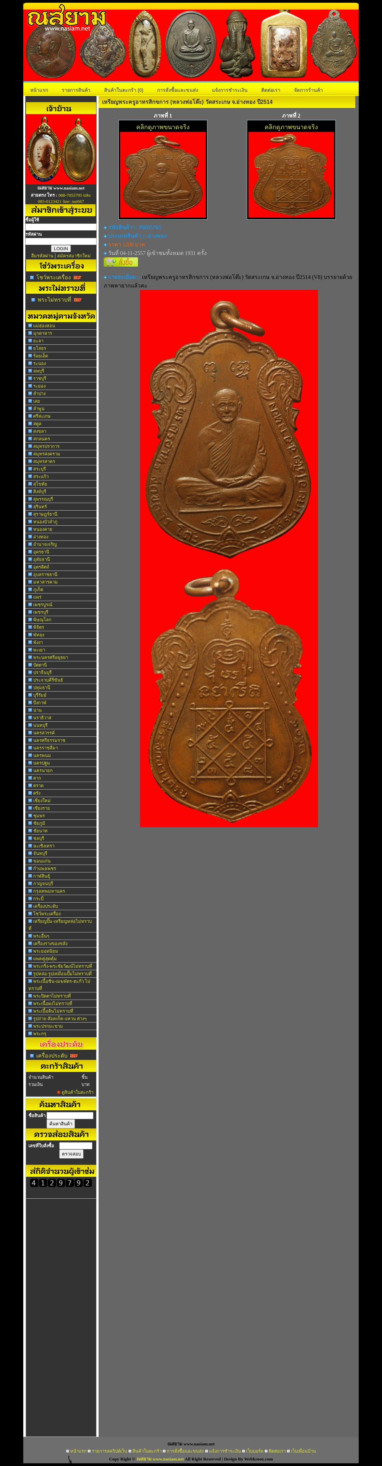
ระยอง (39, 386)
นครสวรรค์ (44, 732)
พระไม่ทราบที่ (54, 300)
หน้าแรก (39, 90)
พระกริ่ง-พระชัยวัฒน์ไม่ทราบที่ (62, 966)
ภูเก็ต (38, 589)
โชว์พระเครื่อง (53, 277)
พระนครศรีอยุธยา (50, 657)
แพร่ (37, 597)
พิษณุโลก (42, 619)
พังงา (38, 642)
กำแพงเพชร (44, 868)
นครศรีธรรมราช (49, 740)
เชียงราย (41, 808)
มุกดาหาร (42, 333)
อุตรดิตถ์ (41, 567)
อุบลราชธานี (45, 574)
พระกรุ (39, 1033)
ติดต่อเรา (270, 90)
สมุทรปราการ (46, 446)
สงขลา (39, 431)
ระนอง (39, 363)
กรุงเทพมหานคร (49, 891)
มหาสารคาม (45, 582)
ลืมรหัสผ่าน (42, 255)
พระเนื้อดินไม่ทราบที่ (53, 1011)
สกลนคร (41, 438)
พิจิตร (38, 627)
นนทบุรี (40, 725)
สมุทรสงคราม (46, 453)
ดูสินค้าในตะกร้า (77, 1092)
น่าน (37, 710)
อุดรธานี (41, 551)
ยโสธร (39, 348)
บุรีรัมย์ (40, 695)
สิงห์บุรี (39, 491)
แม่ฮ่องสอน (44, 325)
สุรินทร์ (40, 506)
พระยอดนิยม (45, 951)
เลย (36, 401)
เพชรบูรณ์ (42, 604)
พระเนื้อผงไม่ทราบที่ (52, 1003)
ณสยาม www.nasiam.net (160, 1459)
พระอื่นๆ (41, 936)
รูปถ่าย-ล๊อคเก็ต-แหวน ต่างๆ (60, 1018)
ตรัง (36, 793)
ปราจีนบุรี (42, 672)
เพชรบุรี (40, 612)
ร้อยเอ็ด (40, 355)
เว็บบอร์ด (254, 1451)
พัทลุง (38, 634)
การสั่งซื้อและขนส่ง (177, 90)
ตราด (38, 785)
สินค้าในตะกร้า (123, 90)
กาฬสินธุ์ (41, 876)
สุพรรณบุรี (43, 499)
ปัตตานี (40, 665)
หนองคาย (42, 529)
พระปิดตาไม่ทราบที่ (52, 996)
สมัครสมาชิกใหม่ (74, 255)
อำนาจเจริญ (45, 544)
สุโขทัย (40, 484)
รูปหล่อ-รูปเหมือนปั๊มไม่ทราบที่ (62, 973)
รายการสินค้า (76, 90)
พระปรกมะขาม (48, 1026)
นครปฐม (41, 763)
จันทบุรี (40, 853)
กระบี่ (38, 898)
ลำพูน (38, 408)
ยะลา (38, 340)
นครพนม (42, 755)
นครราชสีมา (45, 747)
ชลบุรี (38, 838)
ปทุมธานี (41, 687)
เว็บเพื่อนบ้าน (303, 1451)
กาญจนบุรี (43, 883)
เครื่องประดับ (45, 906)
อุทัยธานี (41, 559)
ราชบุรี (39, 378)
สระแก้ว (41, 476)
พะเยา (39, 649)
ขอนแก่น (42, 861)
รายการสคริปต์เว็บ (109, 1451)
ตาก (37, 778)
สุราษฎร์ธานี (45, 514)
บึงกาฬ (39, 702)
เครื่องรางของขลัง (50, 943)
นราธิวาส (42, 717)
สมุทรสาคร (44, 461)
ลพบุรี (38, 371)
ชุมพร (39, 815)
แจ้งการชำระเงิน (229, 90)
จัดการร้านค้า (308, 90)
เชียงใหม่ (42, 800)
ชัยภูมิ (39, 823)
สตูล (37, 423)
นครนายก (43, 770)
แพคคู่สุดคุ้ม (45, 958)
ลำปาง (39, 393)
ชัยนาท (40, 830)
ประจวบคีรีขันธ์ (48, 680)
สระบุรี (39, 469)
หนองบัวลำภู (45, 521)
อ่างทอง (40, 536)
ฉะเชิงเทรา (43, 845)
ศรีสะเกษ (42, 416)
